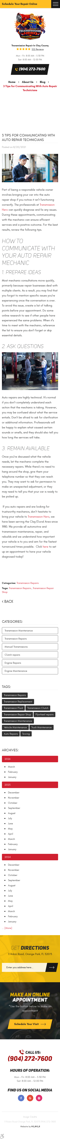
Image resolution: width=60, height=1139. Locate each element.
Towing (26, 733)
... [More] (7, 928)
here (45, 546)
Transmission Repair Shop (17, 714)
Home (12, 82)
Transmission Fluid (13, 708)
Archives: (10, 750)
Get (30, 948)
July (10, 818)
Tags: (6, 687)
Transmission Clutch (37, 708)
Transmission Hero (38, 516)
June (10, 823)
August (11, 813)
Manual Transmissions (16, 646)
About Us (27, 82)
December (13, 792)
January (12, 777)
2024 (7, 857)
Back (8, 601)
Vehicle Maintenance (15, 727)
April (10, 833)
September (14, 808)
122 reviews (38, 49)
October (12, 802)
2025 (7, 784)
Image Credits (30, 1116)
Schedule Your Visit (26, 1024)
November (13, 797)
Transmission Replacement (18, 701)
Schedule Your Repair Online (19, 4)
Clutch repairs (12, 654)
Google (30, 1098)
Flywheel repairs (44, 714)
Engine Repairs (13, 662)
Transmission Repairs (28, 583)
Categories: (12, 621)
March (11, 766)
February (13, 771)
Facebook (21, 1098)
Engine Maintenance (16, 670)
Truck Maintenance (41, 727)
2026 (7, 759)
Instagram (39, 1098)
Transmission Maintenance (19, 630)
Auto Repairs (11, 733)
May (10, 828)
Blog (42, 82)
